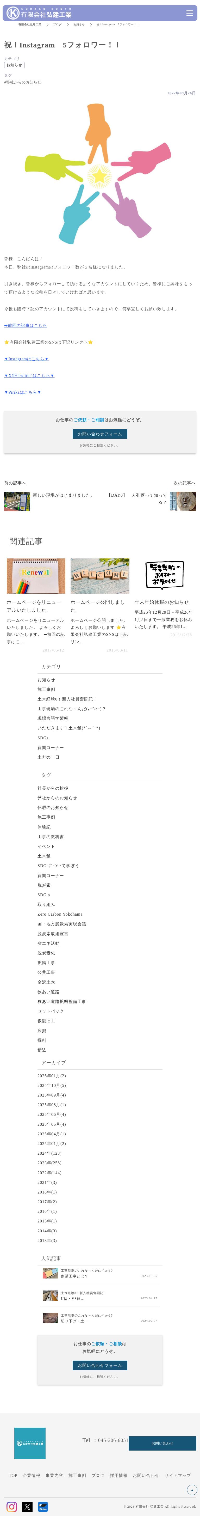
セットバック (51, 1011)
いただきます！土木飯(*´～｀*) (69, 728)
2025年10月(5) (52, 1085)
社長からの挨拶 (53, 788)
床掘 (42, 1030)
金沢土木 (46, 982)
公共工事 (46, 972)
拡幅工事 (46, 962)
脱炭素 (44, 885)
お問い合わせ (146, 1475)
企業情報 (31, 1475)
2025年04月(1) (52, 1134)
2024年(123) (50, 1153)
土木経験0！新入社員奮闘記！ (67, 699)
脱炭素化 (46, 953)
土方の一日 (49, 757)
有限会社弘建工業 (29, 24)
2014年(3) (47, 1231)
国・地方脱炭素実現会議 (62, 924)
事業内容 (54, 1475)
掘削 (42, 1040)
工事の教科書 (51, 837)
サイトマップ (178, 1475)
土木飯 (44, 856)
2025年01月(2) (52, 1143)
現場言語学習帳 (53, 718)
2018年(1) (47, 1192)
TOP (13, 1475)
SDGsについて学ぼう (58, 865)
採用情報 (119, 1475)
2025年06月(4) (52, 1114)
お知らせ (79, 24)
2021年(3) (47, 1182)
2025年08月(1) (52, 1105)
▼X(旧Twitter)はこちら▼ (29, 375)
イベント (46, 846)
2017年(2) (47, 1202)
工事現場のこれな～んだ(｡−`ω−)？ (72, 709)
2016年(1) (47, 1211)
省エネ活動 (49, 943)
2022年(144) (50, 1173)
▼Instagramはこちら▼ (26, 359)
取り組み (46, 904)
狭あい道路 (49, 992)
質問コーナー (51, 747)
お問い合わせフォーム (100, 434)
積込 (42, 1050)
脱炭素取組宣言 (53, 933)
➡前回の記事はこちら (25, 325)
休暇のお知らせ (53, 807)
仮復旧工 (46, 1021)
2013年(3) (47, 1240)
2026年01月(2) (52, 1076)
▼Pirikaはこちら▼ (23, 392)
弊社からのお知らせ (57, 798)
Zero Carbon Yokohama (60, 914)
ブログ (57, 24)
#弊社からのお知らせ (22, 82)
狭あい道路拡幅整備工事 (62, 1001)
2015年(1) (47, 1221)
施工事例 (46, 689)
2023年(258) (50, 1163)
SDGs (43, 738)
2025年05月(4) (52, 1124)
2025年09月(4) (52, 1095)
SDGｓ (44, 895)
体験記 (44, 827)
